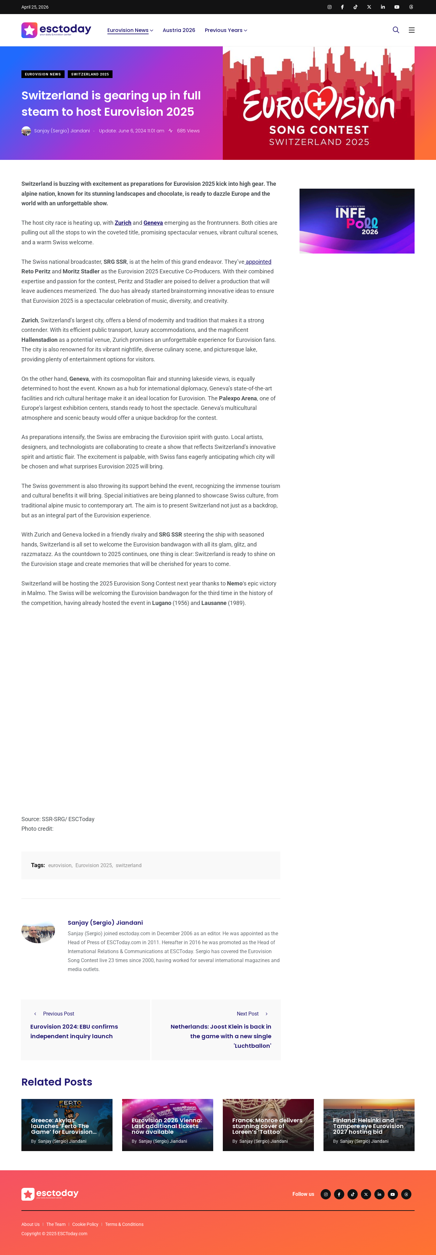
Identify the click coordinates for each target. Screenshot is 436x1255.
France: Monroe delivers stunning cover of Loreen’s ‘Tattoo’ (267, 1126)
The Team (56, 1224)
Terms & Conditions (124, 1224)
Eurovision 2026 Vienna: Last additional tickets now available (167, 1126)
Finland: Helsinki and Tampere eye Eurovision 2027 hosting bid (368, 1126)
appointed (258, 261)
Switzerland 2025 (90, 74)
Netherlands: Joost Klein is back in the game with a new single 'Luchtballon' (221, 1036)
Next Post (254, 1014)
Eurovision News (128, 30)
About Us (30, 1224)
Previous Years (224, 30)
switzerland (129, 865)
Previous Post (52, 1014)
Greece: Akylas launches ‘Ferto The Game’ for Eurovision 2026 (62, 1128)
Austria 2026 (179, 30)
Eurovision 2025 (93, 865)
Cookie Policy (85, 1224)
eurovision (60, 865)
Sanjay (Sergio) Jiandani (105, 923)
